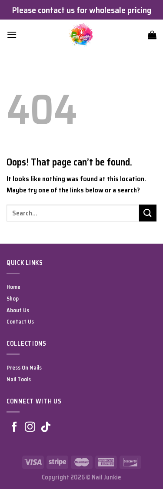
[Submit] (147, 213)
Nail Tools (19, 379)
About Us (18, 310)
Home (13, 286)
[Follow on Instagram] (30, 427)
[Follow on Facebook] (14, 427)
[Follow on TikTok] (45, 427)
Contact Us (20, 321)
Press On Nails (24, 367)
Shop (13, 298)
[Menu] (12, 34)
